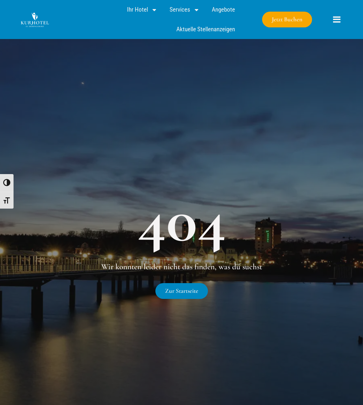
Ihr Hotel (142, 10)
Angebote (223, 9)
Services (185, 10)
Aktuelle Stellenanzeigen (205, 29)
